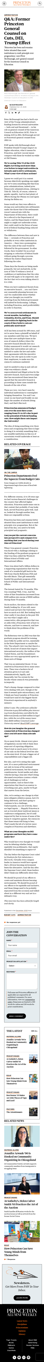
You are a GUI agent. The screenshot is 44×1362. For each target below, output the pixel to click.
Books (11, 1342)
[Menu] (4, 3)
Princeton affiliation (16, 961)
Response (10, 972)
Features (10, 1109)
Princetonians (12, 1056)
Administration (11, 15)
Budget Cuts (9, 915)
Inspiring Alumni (13, 1036)
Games (11, 1348)
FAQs (32, 1348)
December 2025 (22, 910)
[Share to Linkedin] (12, 112)
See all (34, 1031)
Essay (8, 1075)
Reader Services (32, 1345)
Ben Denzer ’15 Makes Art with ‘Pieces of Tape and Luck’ (16, 1098)
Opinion (22, 1331)
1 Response (9, 1259)
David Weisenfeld (17, 105)
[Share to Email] (16, 112)
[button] (19, 112)
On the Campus (10, 472)
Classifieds (11, 1350)
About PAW (32, 1340)
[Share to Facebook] (6, 112)
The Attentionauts (14, 1112)
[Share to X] (9, 112)
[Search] (40, 3)
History (22, 1334)
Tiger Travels (11, 1340)
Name (8, 940)
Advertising (32, 1342)
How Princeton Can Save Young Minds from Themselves (16, 1081)
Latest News (22, 1321)
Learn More (22, 1298)
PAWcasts (11, 1345)
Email (8, 951)
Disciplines (22, 1324)
